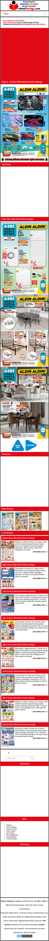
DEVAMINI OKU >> (40, 552)
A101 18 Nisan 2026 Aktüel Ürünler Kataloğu (19, 671)
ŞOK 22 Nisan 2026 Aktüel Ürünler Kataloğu (19, 618)
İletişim (9, 825)
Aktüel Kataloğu (30, 932)
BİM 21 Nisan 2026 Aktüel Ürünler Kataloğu (19, 645)
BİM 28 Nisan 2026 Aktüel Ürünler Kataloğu (19, 538)
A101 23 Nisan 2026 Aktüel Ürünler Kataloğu (19, 591)
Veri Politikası (11, 827)
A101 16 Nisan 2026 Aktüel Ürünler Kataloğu (19, 725)
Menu (6, 14)
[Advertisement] (24, 55)
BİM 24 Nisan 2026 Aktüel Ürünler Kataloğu (19, 565)
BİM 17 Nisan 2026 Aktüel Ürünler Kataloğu (19, 698)
